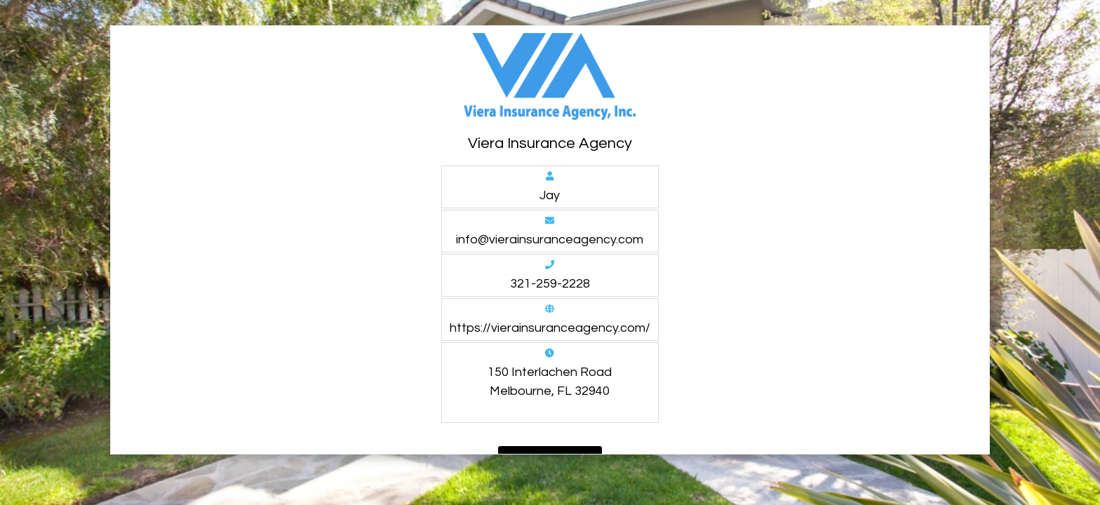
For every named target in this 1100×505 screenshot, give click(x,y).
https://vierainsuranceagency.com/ (550, 328)
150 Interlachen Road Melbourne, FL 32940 (550, 381)
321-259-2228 (550, 283)
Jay (549, 195)
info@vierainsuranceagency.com (549, 239)
